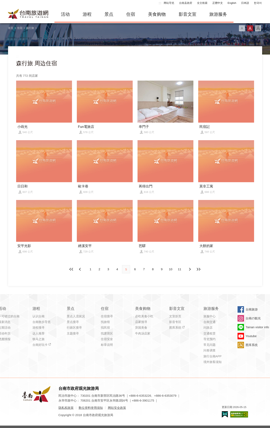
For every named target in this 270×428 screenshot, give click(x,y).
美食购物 (157, 14)
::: (160, 3)
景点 (108, 14)
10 (170, 269)
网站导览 (169, 2)
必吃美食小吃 (144, 316)
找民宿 (105, 327)
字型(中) (250, 28)
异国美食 (141, 327)
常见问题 (209, 344)
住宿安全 (107, 339)
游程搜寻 (38, 327)
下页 (80, 269)
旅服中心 (209, 316)
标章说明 (107, 344)
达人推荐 (38, 333)
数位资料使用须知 (91, 407)
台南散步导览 (41, 322)
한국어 (258, 2)
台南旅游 (252, 309)
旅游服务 (218, 14)
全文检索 (202, 2)
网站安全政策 (117, 407)
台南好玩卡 (40, 344)
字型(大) (258, 28)
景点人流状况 (76, 316)
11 (179, 269)
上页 (190, 269)
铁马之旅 (38, 339)
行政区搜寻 (74, 327)
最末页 (199, 269)
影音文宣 (187, 14)
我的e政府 (225, 414)
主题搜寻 (73, 333)
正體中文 (217, 2)
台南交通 (209, 322)
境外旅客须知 (212, 362)
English (232, 2)
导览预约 (209, 339)
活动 (65, 14)
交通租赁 (209, 333)
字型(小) (242, 28)
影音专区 (175, 322)
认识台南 (38, 316)
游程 (87, 14)
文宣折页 (175, 316)
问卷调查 (209, 350)
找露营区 (107, 333)
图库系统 (175, 327)
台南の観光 (253, 318)
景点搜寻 (73, 322)
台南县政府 (185, 2)
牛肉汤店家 (142, 333)
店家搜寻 (141, 322)
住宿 (130, 14)
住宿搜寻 (107, 316)
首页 (10, 27)
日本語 (245, 2)
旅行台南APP (212, 356)
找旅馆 (105, 322)
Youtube (251, 336)
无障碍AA (239, 414)
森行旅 (30, 27)
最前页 (71, 269)
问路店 (208, 327)
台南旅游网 (28, 14)
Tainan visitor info (257, 327)
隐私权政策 (66, 407)
